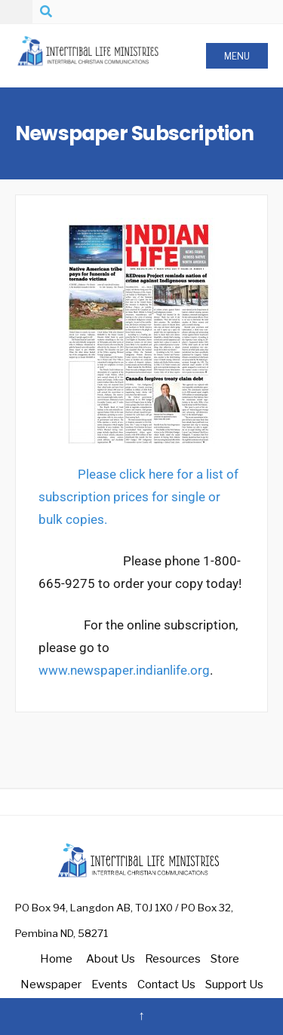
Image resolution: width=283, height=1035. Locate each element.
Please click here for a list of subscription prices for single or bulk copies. (138, 497)
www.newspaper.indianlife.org (124, 670)
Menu (237, 56)
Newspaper (51, 984)
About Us (110, 959)
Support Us (234, 984)
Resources (173, 959)
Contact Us (166, 984)
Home (56, 959)
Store (225, 959)
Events (109, 984)
